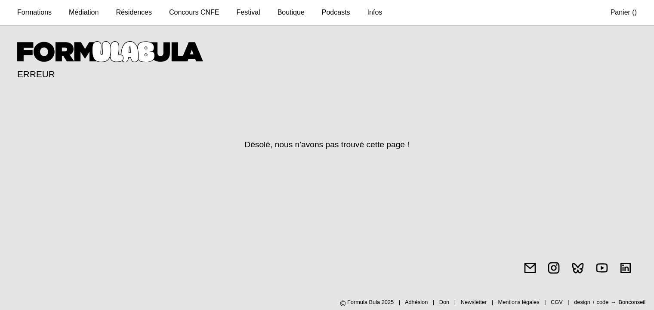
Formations (34, 12)
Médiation (84, 12)
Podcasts (336, 12)
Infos (375, 12)
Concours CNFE (194, 12)
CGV (557, 302)
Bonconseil (631, 302)
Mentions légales (519, 302)
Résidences (134, 12)
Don (444, 302)
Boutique (291, 12)
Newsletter (474, 302)
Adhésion (416, 302)
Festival (248, 12)
